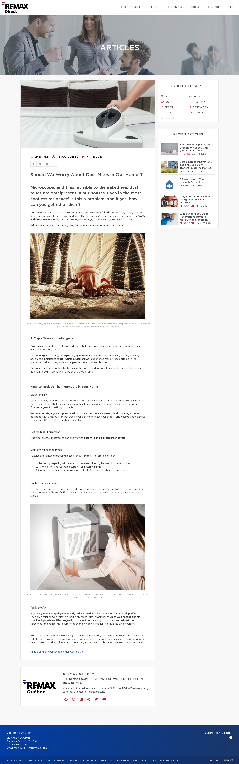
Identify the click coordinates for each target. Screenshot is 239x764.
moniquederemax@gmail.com (31, 748)
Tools (195, 7)
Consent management (168, 760)
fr (231, 7)
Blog (153, 7)
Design (167, 107)
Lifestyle (39, 157)
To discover (199, 113)
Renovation (198, 107)
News (194, 96)
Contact (213, 7)
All (165, 96)
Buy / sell (169, 102)
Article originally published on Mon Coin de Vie (57, 652)
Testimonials (173, 7)
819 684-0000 (20, 744)
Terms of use (148, 760)
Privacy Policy (131, 760)
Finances (168, 113)
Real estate (198, 102)
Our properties (131, 7)
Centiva (227, 760)
